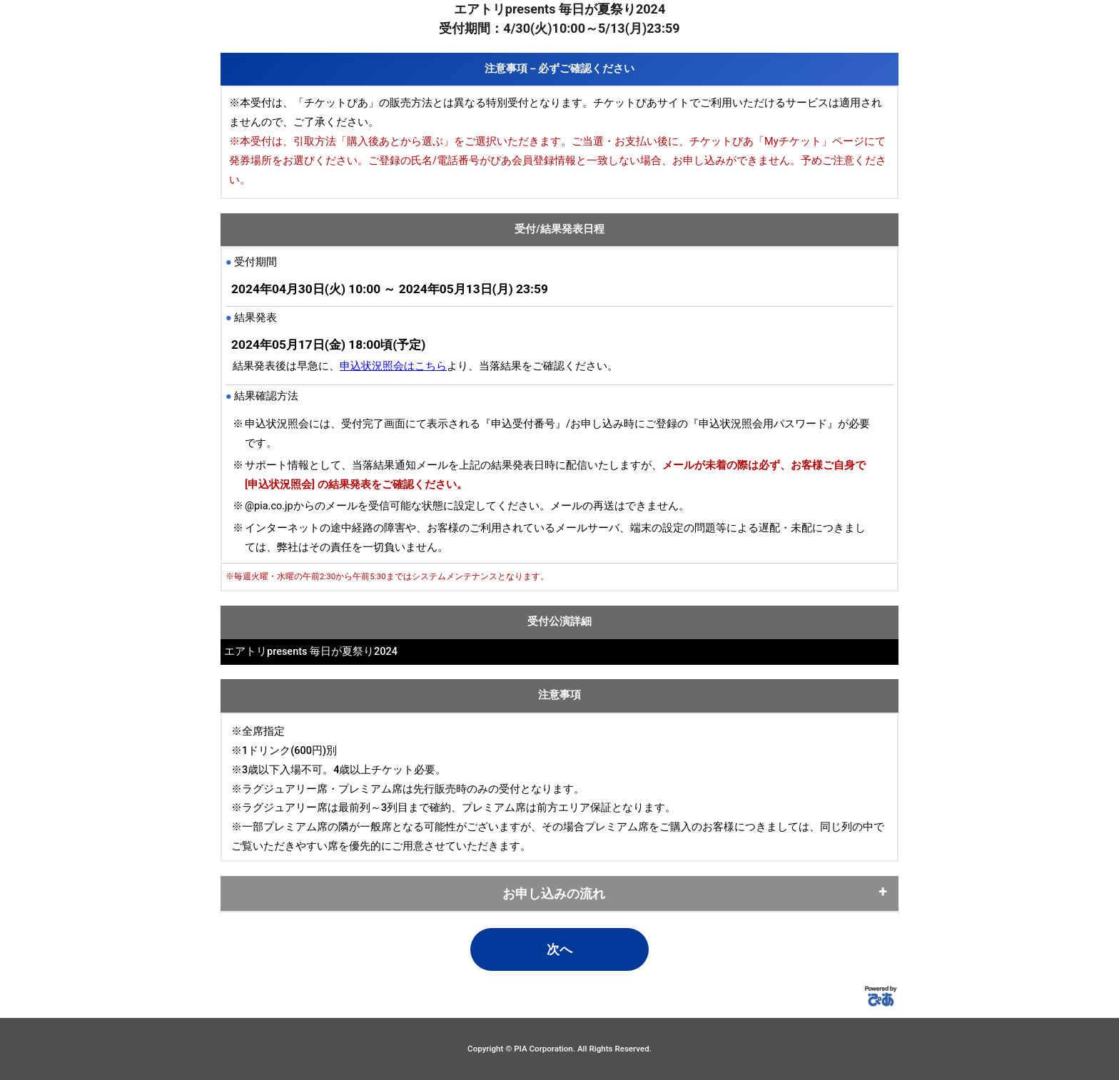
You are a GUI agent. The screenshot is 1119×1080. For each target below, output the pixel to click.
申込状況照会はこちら (393, 366)
